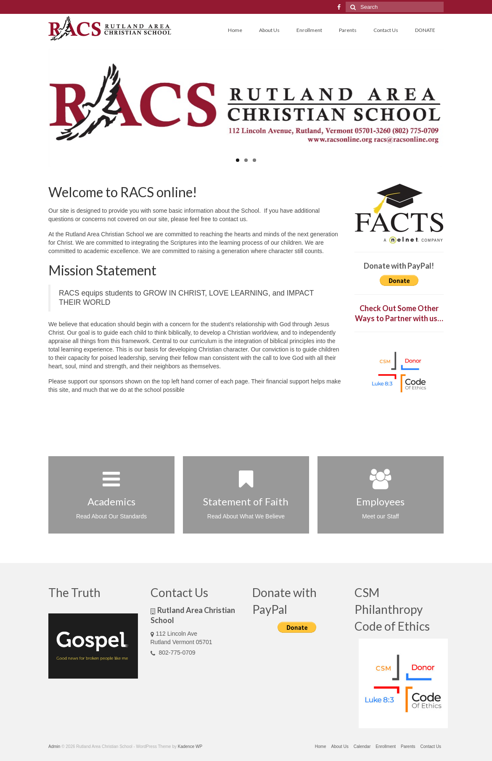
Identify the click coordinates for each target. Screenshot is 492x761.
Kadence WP (190, 746)
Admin (54, 746)
